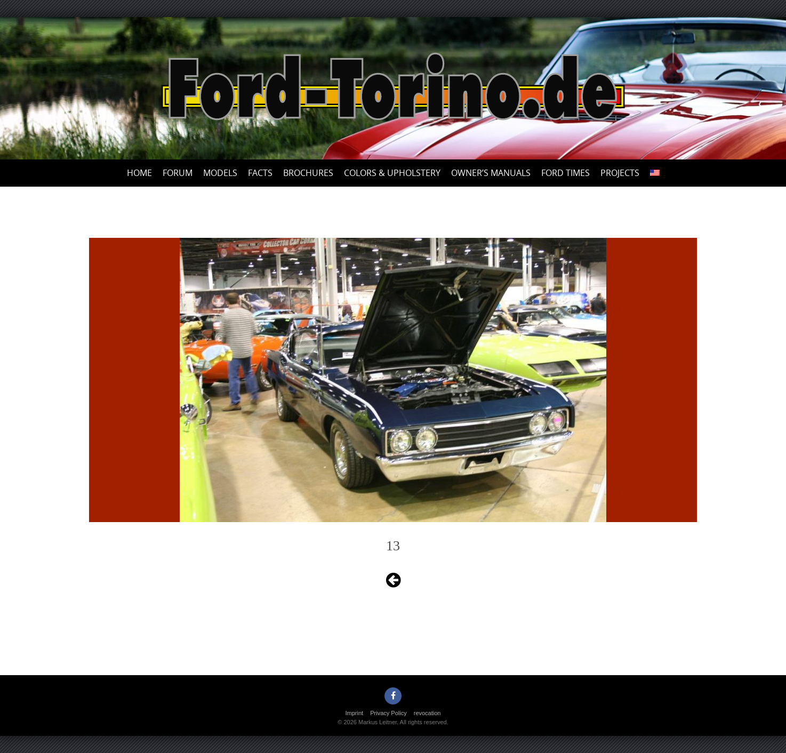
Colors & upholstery (392, 173)
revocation (427, 713)
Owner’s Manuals (491, 173)
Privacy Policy (388, 713)
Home (139, 173)
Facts (260, 173)
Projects (619, 173)
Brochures (308, 173)
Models (220, 173)
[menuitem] (655, 173)
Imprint (355, 713)
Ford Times (565, 173)
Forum (178, 173)
